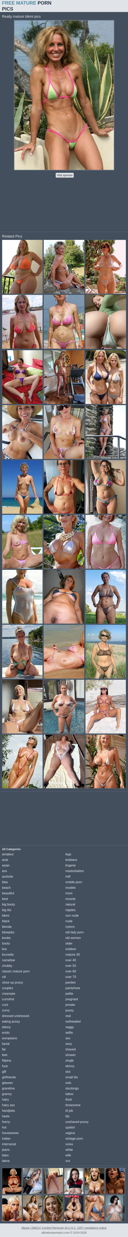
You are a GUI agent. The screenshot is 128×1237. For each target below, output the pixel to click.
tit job (69, 1110)
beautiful (8, 893)
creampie (8, 993)
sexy (68, 1043)
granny (7, 1094)
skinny (69, 1066)
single (69, 1060)
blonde (7, 926)
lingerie (70, 865)
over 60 (70, 971)
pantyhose (72, 988)
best (5, 899)
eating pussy (11, 1021)
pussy (69, 1010)
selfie (69, 1032)
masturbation (74, 871)
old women (73, 938)
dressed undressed (15, 1016)
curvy (6, 1010)
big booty (8, 904)
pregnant (71, 999)
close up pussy (12, 982)
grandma (8, 1088)
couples (7, 988)
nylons (70, 926)
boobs (6, 938)
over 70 (70, 977)
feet (4, 1055)
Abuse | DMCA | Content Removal (42, 1227)
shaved (70, 1049)
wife (68, 1155)
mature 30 (72, 954)
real (68, 1016)
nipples (70, 910)
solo (68, 1082)
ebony (6, 1027)
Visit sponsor (65, 175)
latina (6, 1161)
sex (67, 1038)
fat (4, 1049)
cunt (5, 1004)
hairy (5, 1099)
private (70, 1004)
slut (67, 1071)
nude (69, 921)
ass (4, 871)
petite (69, 993)
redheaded (73, 1021)
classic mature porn (16, 971)
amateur (8, 854)
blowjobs (8, 932)
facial (5, 1043)
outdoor (70, 949)
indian (6, 1138)
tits (67, 1116)
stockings (72, 1088)
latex (5, 1155)
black (5, 921)
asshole (7, 876)
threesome (73, 1105)
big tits (6, 910)
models (70, 887)
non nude (72, 915)
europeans (9, 1038)
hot (4, 1127)
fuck (5, 1066)
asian (6, 865)
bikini (5, 915)
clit (4, 977)
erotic (6, 1032)
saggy (69, 1027)
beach (6, 887)
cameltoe (8, 960)
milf (67, 876)
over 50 (70, 965)
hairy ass (8, 1105)
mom (69, 893)
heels (6, 1116)
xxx (67, 1161)
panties (70, 982)
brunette (8, 954)
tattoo (69, 1094)
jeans (6, 1149)
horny (6, 1122)
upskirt (70, 1127)
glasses (7, 1082)
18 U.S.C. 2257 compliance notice (85, 1227)
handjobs (8, 1110)
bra (4, 949)
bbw (5, 882)
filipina (6, 1060)
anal (5, 859)
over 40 (70, 960)
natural (70, 904)
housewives (10, 1133)
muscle (70, 899)
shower (70, 1055)
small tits (71, 1077)
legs (68, 854)
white (69, 1149)
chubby (7, 965)
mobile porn (73, 882)
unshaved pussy (77, 1122)
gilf (4, 1071)
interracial (9, 1144)
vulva (69, 1144)
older (69, 943)
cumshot (8, 999)
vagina (70, 1133)
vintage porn (74, 1138)
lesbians (71, 859)
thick (68, 1099)
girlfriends (9, 1077)
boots (6, 943)
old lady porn (74, 932)
